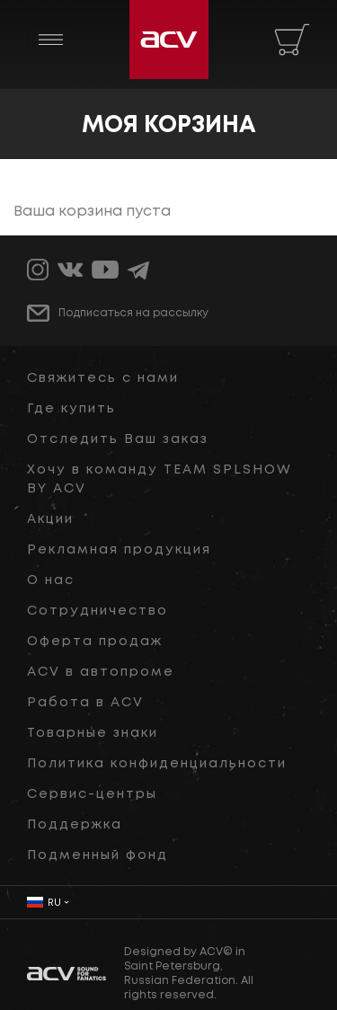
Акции (50, 519)
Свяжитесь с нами (103, 378)
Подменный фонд (97, 855)
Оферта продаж (95, 641)
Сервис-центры (92, 794)
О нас (51, 580)
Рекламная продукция (119, 550)
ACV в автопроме (100, 672)
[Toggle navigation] (51, 39)
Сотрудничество (97, 611)
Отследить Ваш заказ (117, 439)
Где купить (71, 409)
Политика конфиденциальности (157, 764)
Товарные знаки (92, 733)
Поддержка (74, 825)
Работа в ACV (85, 702)
